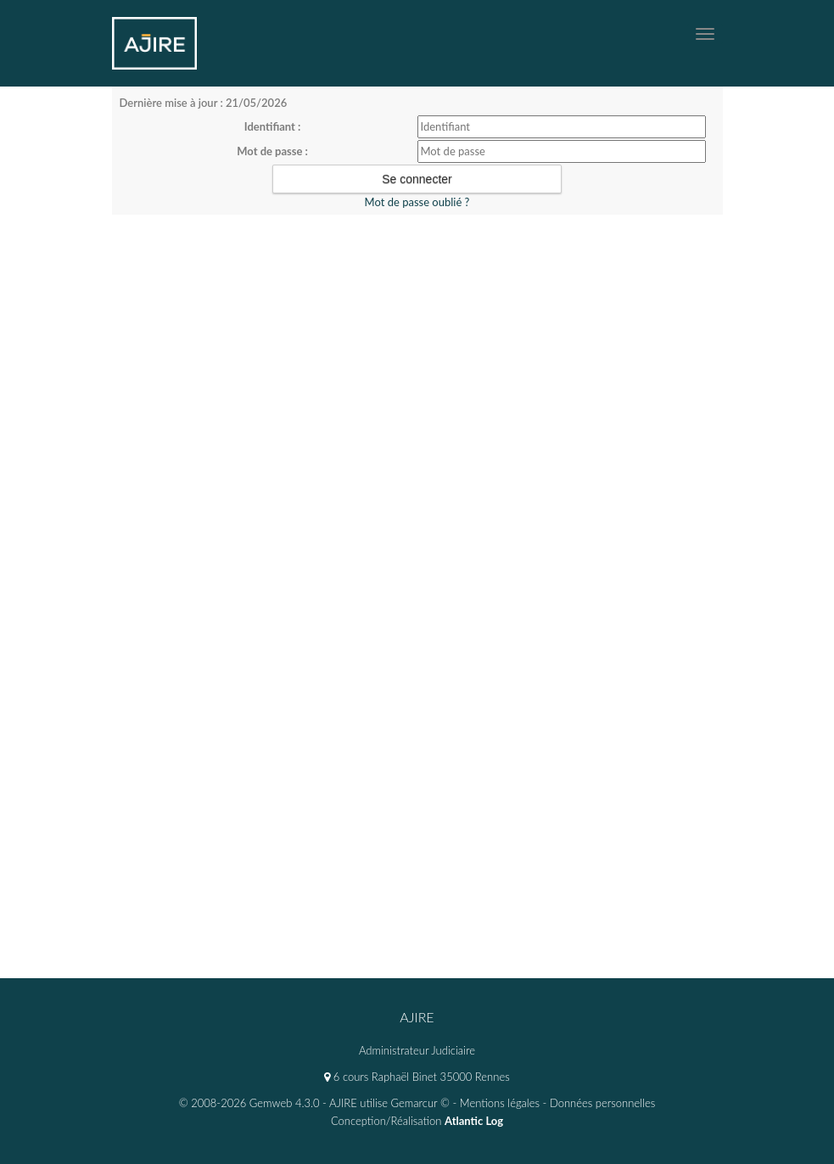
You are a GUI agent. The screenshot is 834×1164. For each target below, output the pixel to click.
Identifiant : (272, 126)
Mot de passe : (272, 151)
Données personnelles (602, 1103)
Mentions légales (500, 1103)
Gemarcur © (420, 1103)
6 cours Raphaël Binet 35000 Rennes (416, 1076)
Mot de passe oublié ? (417, 202)
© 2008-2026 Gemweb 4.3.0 (249, 1103)
